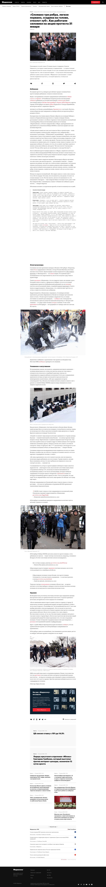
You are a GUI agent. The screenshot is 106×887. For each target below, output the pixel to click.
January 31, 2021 (54, 497)
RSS (48, 870)
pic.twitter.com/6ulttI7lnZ (44, 579)
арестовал (38, 675)
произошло (33, 304)
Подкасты (44, 2)
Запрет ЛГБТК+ (16, 6)
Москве (44, 102)
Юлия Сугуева (46, 11)
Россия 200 (49, 877)
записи (52, 273)
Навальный (32, 29)
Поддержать (95, 2)
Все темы (68, 6)
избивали (33, 100)
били (35, 269)
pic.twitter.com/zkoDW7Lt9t (59, 563)
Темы (31, 877)
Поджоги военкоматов (26, 6)
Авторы (32, 875)
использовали (45, 584)
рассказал (38, 280)
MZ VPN (49, 875)
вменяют (68, 284)
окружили (51, 568)
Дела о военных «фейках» (57, 6)
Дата (39, 2)
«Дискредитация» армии (44, 6)
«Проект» (39, 98)
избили (51, 104)
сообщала (57, 298)
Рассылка (49, 872)
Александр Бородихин (61, 11)
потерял (54, 302)
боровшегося (57, 109)
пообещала (42, 361)
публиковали (61, 473)
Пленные (35, 6)
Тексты (34, 2)
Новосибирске (66, 102)
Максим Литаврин (52, 11)
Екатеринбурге (51, 102)
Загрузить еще (53, 826)
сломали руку (62, 100)
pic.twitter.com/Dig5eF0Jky (41, 495)
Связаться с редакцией (69, 719)
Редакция (32, 870)
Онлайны (29, 2)
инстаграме (45, 225)
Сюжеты (23, 2)
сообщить (66, 624)
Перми (59, 102)
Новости (17, 2)
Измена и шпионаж (6, 6)
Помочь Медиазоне (41, 709)
